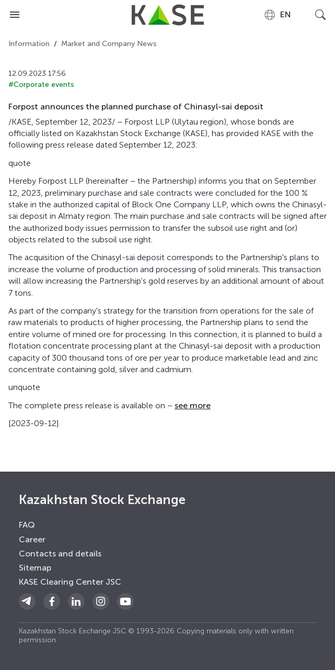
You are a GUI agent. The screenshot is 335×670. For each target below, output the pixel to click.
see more (193, 405)
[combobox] (277, 14)
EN (277, 14)
